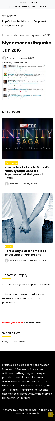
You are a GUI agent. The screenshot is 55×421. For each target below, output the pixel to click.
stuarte (9, 16)
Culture (8, 246)
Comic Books (11, 163)
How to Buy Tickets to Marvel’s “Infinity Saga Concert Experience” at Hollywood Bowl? (27, 172)
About (43, 6)
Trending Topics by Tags (23, 6)
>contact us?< (33, 322)
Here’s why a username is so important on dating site (25, 252)
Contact (22, 2)
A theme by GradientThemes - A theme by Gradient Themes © (27, 411)
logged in (22, 284)
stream (34, 2)
